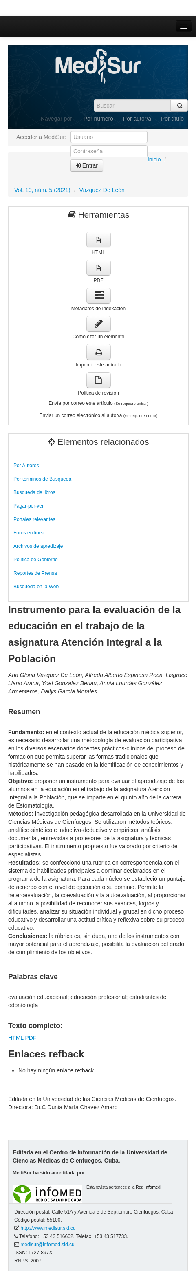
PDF (30, 1038)
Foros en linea (28, 533)
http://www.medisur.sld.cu (47, 1228)
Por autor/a (137, 118)
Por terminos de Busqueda (42, 479)
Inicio (154, 159)
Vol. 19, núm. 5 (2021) (42, 190)
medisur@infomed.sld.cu (47, 1244)
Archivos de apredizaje (38, 546)
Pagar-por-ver (28, 506)
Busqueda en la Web (36, 586)
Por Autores (26, 465)
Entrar (87, 165)
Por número (98, 118)
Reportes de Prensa (35, 573)
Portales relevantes (34, 519)
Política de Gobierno (35, 560)
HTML (16, 1038)
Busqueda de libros (34, 492)
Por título (172, 118)
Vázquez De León (101, 190)
